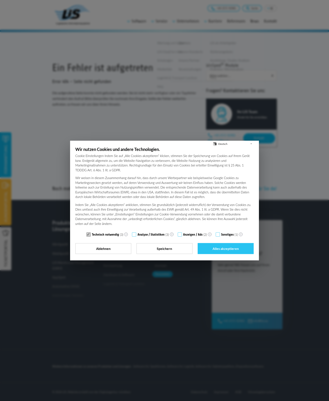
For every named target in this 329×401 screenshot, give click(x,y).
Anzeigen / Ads (193, 234)
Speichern (164, 249)
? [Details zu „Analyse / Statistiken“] (171, 234)
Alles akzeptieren (226, 249)
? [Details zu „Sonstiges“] (240, 234)
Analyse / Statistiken (150, 234)
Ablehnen (103, 249)
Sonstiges (227, 234)
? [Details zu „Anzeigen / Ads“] (209, 234)
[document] (164, 188)
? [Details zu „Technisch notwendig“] (126, 234)
